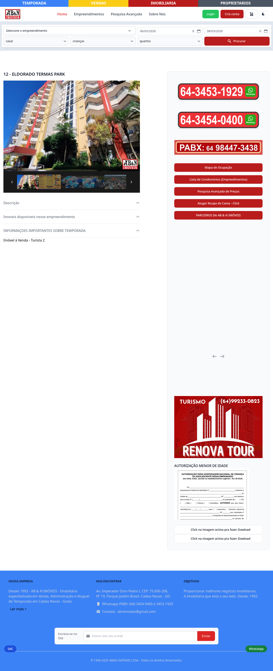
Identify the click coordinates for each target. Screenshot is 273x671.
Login (211, 14)
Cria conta (232, 14)
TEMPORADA (34, 3)
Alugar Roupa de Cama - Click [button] (218, 203)
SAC (10, 649)
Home (62, 14)
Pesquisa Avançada (126, 14)
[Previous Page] (12, 182)
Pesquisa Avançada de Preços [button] (218, 191)
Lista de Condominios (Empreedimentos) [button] (218, 179)
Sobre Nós (157, 14)
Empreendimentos (89, 14)
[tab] (28, 182)
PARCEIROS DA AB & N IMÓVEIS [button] (218, 215)
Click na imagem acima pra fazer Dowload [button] (217, 530)
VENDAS (98, 3)
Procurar (236, 41)
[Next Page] (131, 182)
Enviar (206, 636)
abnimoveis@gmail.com (137, 611)
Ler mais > (18, 609)
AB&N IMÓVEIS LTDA (123, 660)
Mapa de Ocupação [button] (218, 167)
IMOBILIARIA (163, 3)
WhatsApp (256, 649)
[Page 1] (28, 182)
